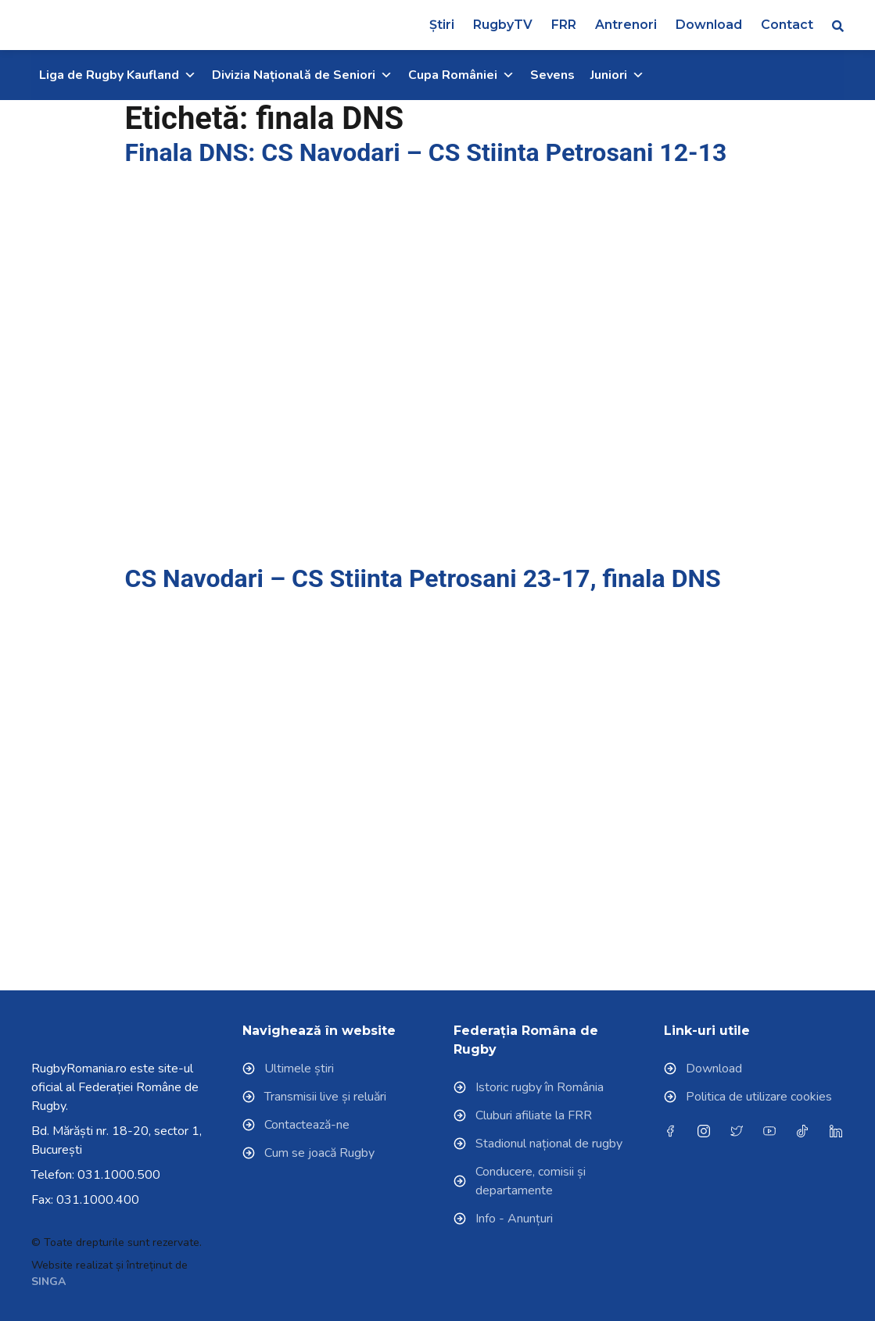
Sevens (552, 75)
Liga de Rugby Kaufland (117, 75)
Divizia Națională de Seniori (302, 75)
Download (709, 24)
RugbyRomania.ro (79, 1068)
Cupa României (461, 75)
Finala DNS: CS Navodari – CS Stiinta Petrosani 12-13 (426, 152)
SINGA (48, 1281)
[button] (838, 25)
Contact (787, 24)
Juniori (617, 75)
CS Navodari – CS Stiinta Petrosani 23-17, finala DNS (423, 578)
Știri (441, 24)
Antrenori (626, 24)
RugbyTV (503, 24)
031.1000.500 (118, 1174)
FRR (563, 24)
